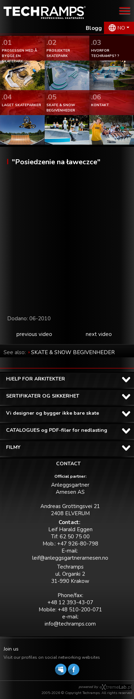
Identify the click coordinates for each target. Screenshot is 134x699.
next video (99, 334)
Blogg (94, 28)
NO (121, 28)
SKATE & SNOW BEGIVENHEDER (73, 352)
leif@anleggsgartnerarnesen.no (70, 557)
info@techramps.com (70, 623)
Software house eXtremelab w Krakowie (115, 687)
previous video (34, 334)
